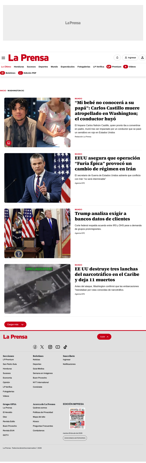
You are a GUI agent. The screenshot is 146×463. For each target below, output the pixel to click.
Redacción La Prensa (83, 137)
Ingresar (132, 58)
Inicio (3, 91)
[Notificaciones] (117, 58)
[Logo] (21, 58)
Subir (104, 337)
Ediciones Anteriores (74, 438)
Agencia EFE (80, 183)
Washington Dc (16, 91)
